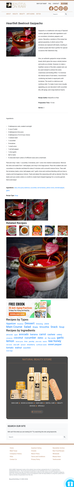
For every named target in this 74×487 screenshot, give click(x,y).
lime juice (21, 188)
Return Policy (35, 454)
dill (46, 338)
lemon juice (19, 341)
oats (15, 188)
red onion (9, 345)
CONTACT (56, 3)
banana (34, 334)
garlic (8, 190)
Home (12, 448)
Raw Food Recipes (58, 451)
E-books (33, 451)
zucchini (27, 348)
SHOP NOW (37, 412)
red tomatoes (41, 188)
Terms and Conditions (38, 456)
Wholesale (56, 454)
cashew (51, 334)
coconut (18, 337)
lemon (10, 341)
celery (59, 334)
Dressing (39, 324)
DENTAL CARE (50, 403)
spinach (23, 345)
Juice (46, 323)
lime (25, 341)
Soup (16, 195)
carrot (42, 334)
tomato (10, 347)
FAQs (11, 456)
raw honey (54, 341)
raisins (45, 341)
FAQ (49, 3)
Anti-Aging (30, 14)
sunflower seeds (41, 345)
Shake (35, 327)
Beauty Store (57, 456)
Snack (54, 326)
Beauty (22, 14)
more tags (9, 351)
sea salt (16, 345)
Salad (27, 326)
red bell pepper (59, 188)
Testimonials (57, 459)
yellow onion (50, 188)
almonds (9, 335)
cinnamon (9, 338)
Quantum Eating (36, 448)
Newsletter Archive (59, 448)
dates (40, 337)
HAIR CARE (39, 403)
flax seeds (52, 338)
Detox (38, 14)
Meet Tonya (13, 451)
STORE (65, 3)
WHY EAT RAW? (42, 3)
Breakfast (20, 324)
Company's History (16, 454)
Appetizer (11, 323)
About (8, 14)
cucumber (33, 188)
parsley (31, 341)
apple (16, 335)
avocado (24, 334)
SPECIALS (41, 406)
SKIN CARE (14, 403)
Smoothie (44, 327)
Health (15, 14)
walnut (18, 347)
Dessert (29, 323)
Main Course (14, 326)
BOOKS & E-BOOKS (27, 403)
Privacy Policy (35, 459)
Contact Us (13, 459)
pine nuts (38, 341)
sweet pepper (55, 344)
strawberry (31, 345)
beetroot (27, 188)
